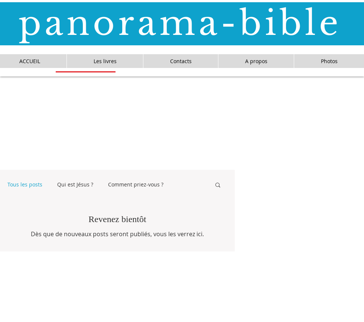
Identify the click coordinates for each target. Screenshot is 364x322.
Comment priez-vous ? (135, 184)
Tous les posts (24, 184)
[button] (217, 185)
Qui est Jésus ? (75, 184)
